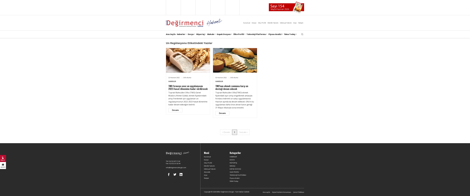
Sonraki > (243, 132)
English (173, 7)
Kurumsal (246, 23)
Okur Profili (262, 23)
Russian (217, 7)
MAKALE (232, 166)
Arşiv (295, 23)
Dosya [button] (191, 34)
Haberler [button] (181, 34)
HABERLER (172, 81)
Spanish (188, 7)
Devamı (175, 110)
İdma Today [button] (289, 34)
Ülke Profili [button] (238, 34)
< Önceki (226, 132)
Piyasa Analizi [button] (275, 34)
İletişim (300, 23)
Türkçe (232, 7)
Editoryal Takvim (286, 23)
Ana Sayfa (171, 34)
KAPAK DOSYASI (235, 169)
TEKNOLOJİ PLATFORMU (238, 175)
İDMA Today (234, 181)
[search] (302, 34)
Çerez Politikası (298, 192)
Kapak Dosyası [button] (224, 34)
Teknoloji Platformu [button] (256, 34)
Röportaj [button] (200, 34)
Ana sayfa (266, 192)
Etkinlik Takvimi (273, 23)
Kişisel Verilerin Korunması (281, 192)
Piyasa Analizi (235, 178)
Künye (254, 23)
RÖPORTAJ (233, 163)
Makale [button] (210, 34)
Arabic (203, 7)
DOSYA (232, 160)
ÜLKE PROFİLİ (234, 172)
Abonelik (207, 172)
